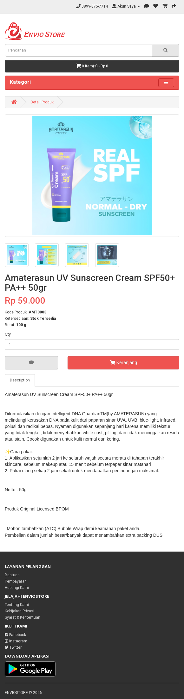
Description (20, 380)
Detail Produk (42, 102)
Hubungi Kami (17, 587)
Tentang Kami (17, 605)
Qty (8, 334)
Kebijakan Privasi (19, 611)
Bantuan (12, 575)
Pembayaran (16, 581)
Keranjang (123, 362)
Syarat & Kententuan (22, 617)
